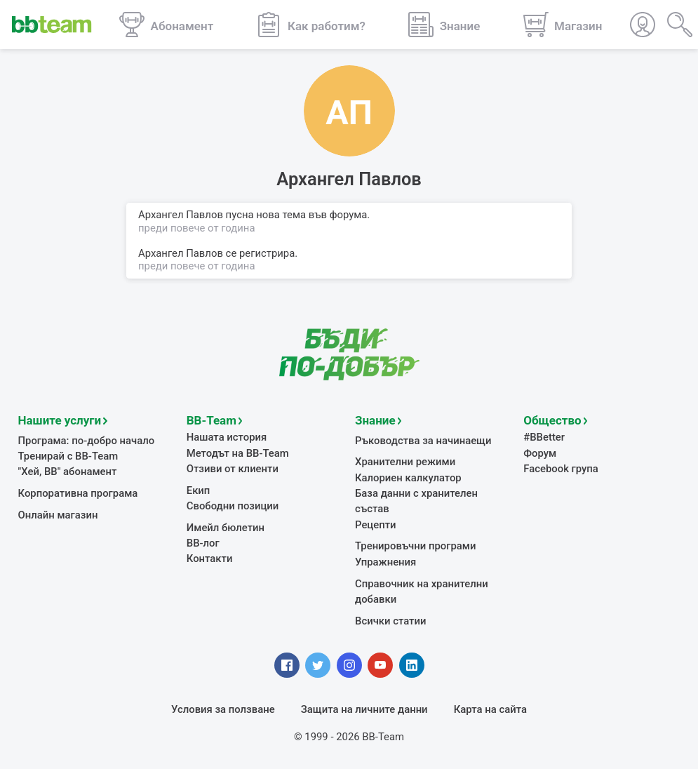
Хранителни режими (405, 461)
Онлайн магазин (58, 515)
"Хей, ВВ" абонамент (67, 471)
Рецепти (375, 525)
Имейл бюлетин (225, 527)
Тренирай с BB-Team (68, 456)
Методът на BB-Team (238, 453)
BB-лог (203, 543)
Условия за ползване (223, 709)
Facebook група (560, 468)
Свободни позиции (233, 506)
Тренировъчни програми (415, 546)
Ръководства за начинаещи (423, 440)
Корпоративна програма (78, 493)
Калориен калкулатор (408, 478)
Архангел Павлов (180, 253)
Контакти (210, 558)
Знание (375, 420)
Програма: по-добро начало (86, 440)
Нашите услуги (60, 420)
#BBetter (544, 437)
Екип (198, 490)
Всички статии (390, 621)
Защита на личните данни (364, 709)
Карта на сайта (490, 709)
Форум (539, 453)
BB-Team (211, 420)
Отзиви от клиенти (232, 468)
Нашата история (227, 437)
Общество (552, 420)
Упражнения (385, 562)
